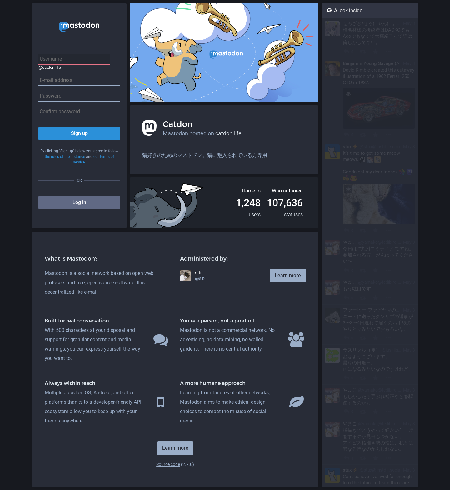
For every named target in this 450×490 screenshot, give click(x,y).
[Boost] (362, 51)
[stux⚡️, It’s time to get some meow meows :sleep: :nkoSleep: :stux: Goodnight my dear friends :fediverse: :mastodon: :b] (370, 189)
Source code (168, 464)
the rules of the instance (65, 156)
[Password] (79, 96)
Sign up (79, 133)
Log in (79, 202)
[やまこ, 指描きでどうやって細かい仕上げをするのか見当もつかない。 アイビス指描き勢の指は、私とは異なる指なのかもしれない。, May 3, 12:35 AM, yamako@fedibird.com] (370, 441)
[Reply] (346, 51)
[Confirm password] (79, 111)
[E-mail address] (79, 80)
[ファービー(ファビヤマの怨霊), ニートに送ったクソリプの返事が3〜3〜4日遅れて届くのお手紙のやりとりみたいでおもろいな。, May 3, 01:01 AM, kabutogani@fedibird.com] (370, 325)
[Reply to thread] (346, 412)
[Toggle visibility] (348, 93)
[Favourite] (375, 51)
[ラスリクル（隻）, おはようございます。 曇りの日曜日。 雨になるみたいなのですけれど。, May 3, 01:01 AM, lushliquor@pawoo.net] (370, 365)
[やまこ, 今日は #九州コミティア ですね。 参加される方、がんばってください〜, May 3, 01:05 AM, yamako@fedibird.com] (370, 257)
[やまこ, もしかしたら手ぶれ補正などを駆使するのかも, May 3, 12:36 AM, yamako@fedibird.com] (370, 401)
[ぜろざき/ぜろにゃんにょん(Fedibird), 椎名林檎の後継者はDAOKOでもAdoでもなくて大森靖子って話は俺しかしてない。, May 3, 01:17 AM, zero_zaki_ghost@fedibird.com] (370, 38)
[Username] (74, 59)
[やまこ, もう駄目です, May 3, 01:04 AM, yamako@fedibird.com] (370, 290)
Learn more (288, 275)
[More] (388, 51)
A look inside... (346, 10)
